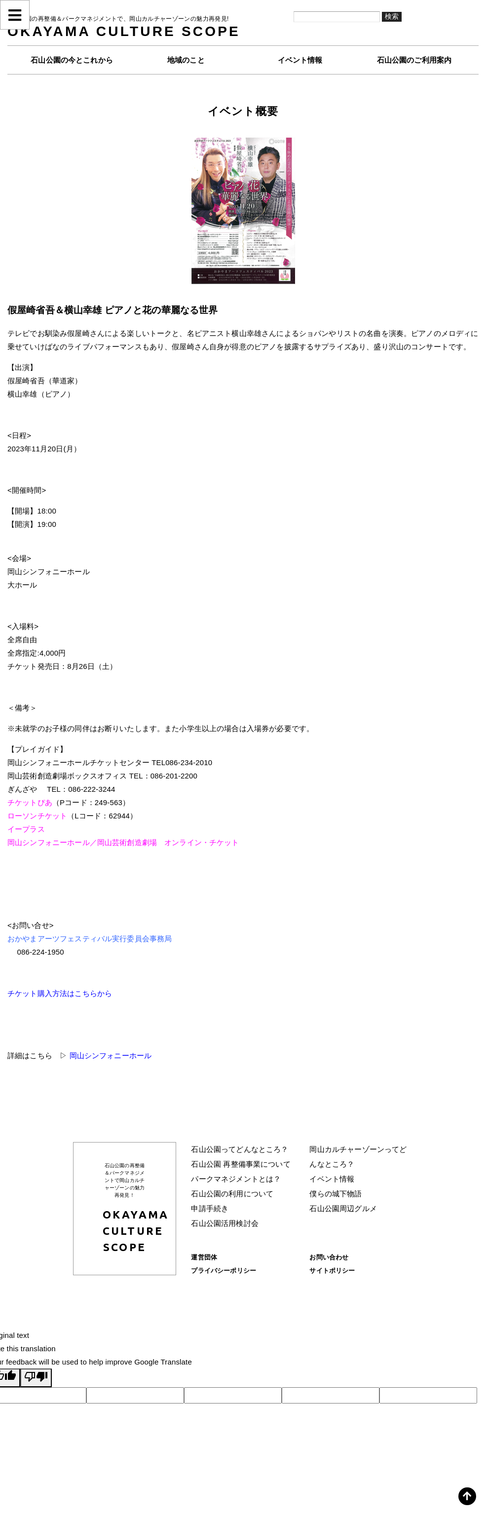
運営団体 (204, 1257)
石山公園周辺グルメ (342, 1208)
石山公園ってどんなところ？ (239, 1149)
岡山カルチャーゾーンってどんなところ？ (358, 1156)
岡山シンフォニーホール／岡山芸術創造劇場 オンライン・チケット (123, 842)
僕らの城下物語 (335, 1193)
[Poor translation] (36, 1377)
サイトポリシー (332, 1270)
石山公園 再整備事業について (240, 1164)
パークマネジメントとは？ (236, 1179)
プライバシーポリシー (223, 1270)
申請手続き (209, 1208)
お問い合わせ (328, 1257)
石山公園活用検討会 (224, 1223)
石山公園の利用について (232, 1193)
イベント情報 (331, 1179)
